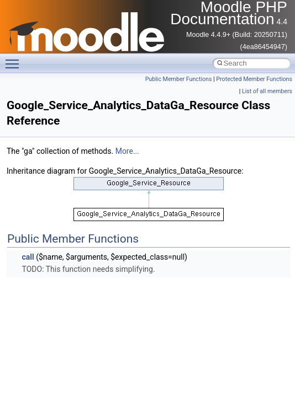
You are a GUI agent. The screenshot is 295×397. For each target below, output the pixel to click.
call (28, 257)
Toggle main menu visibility (15, 59)
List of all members (267, 91)
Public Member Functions (178, 79)
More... (127, 151)
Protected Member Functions (254, 79)
